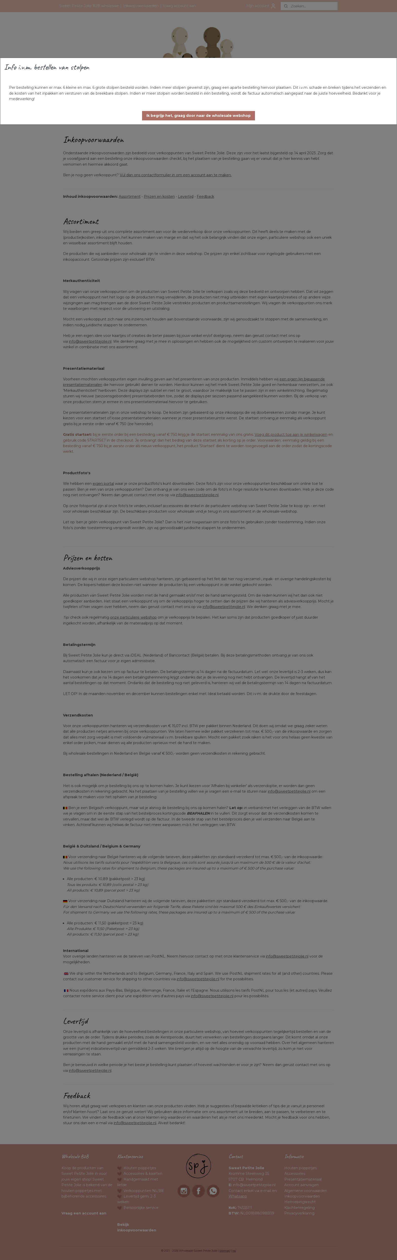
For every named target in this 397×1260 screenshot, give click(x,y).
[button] (198, 115)
